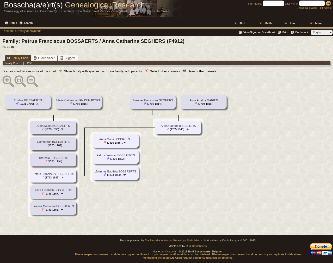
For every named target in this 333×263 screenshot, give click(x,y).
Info (292, 23)
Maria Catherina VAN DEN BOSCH (78, 100)
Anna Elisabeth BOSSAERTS (53, 190)
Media (268, 23)
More (318, 23)
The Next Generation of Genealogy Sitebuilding (172, 240)
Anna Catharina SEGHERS (178, 126)
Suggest (67, 58)
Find (242, 23)
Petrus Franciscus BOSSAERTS (53, 174)
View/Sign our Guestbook (259, 32)
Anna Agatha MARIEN (204, 100)
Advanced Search (307, 7)
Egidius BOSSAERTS (28, 100)
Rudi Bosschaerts (196, 246)
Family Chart (17, 58)
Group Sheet (44, 58)
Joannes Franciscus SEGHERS (153, 100)
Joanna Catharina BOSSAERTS (53, 206)
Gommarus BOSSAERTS (53, 142)
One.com (170, 251)
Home (13, 22)
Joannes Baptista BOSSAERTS (116, 171)
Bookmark (301, 32)
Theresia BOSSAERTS (53, 158)
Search (28, 22)
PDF (29, 63)
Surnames (325, 7)
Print (285, 32)
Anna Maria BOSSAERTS (53, 126)
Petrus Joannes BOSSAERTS (116, 155)
